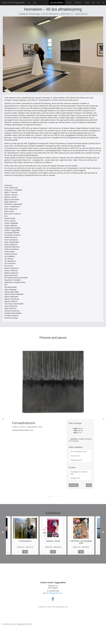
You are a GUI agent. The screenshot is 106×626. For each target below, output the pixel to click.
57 (86, 555)
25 (82, 553)
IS (93, 2)
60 (95, 555)
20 (67, 553)
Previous (3, 419)
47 (55, 555)
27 (89, 553)
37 (23, 555)
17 (58, 553)
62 (101, 555)
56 (82, 555)
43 (42, 555)
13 (45, 553)
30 (98, 553)
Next (103, 419)
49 (61, 555)
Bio (29, 2)
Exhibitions (78, 2)
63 (45, 558)
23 (76, 553)
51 (67, 555)
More (88, 485)
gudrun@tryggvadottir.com (54, 593)
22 (73, 553)
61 (98, 555)
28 (92, 553)
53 (73, 555)
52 (70, 555)
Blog (34, 2)
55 (79, 555)
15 (51, 553)
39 (30, 555)
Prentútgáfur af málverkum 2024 (78, 473)
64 (48, 558)
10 (36, 553)
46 (51, 555)
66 (55, 558)
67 (58, 558)
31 (101, 553)
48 (58, 555)
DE (103, 2)
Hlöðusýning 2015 (76, 460)
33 (11, 555)
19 (64, 553)
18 (61, 553)
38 (27, 555)
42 (39, 555)
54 (76, 555)
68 (61, 558)
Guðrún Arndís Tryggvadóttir (13, 3)
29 (95, 553)
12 (42, 553)
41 (36, 555)
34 (14, 555)
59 (92, 555)
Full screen (73, 485)
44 (45, 555)
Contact (87, 2)
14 (48, 553)
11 (39, 553)
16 (55, 553)
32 (8, 555)
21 (70, 553)
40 (33, 555)
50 (64, 555)
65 (51, 558)
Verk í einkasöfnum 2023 (78, 451)
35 (17, 555)
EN (98, 2)
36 (20, 555)
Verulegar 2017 (75, 456)
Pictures (69, 2)
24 (79, 553)
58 (89, 555)
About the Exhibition (56, 2)
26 (86, 553)
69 (64, 558)
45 (48, 555)
